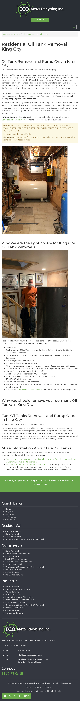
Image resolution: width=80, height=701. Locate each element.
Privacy (38, 687)
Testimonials (10, 517)
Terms (28, 687)
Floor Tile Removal (13, 564)
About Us (9, 514)
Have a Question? (16, 696)
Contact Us (40, 484)
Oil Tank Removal (13, 531)
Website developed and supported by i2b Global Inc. (40, 691)
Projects (9, 512)
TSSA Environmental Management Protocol (25, 464)
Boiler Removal (12, 534)
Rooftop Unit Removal (15, 570)
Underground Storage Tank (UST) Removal (24, 539)
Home (8, 509)
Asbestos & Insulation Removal (18, 562)
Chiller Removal (12, 572)
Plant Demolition (12, 595)
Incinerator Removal (14, 575)
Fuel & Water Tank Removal (17, 554)
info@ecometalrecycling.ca (30, 655)
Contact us (8, 137)
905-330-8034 (40, 20)
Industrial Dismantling (15, 602)
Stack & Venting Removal (16, 559)
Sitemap (48, 687)
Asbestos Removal (13, 537)
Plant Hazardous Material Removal (20, 600)
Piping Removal (12, 556)
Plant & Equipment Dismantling (19, 597)
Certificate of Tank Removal (14, 120)
